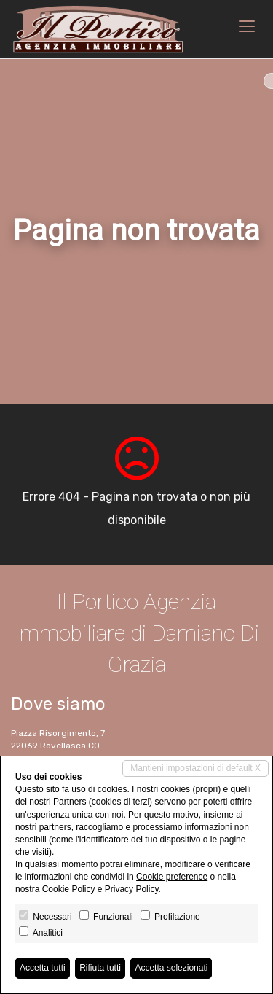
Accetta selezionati (171, 968)
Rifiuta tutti (100, 968)
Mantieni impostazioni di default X (195, 768)
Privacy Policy (132, 889)
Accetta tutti (43, 968)
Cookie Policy (68, 889)
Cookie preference (171, 877)
